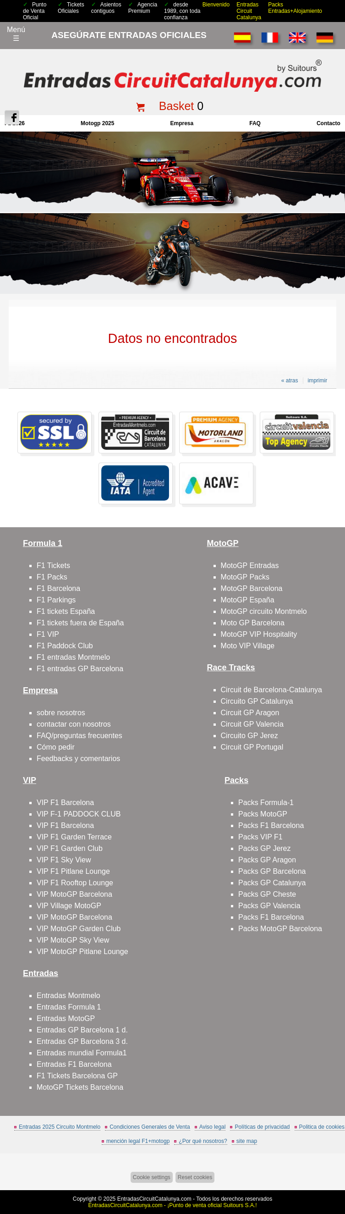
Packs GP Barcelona (272, 871)
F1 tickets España (66, 611)
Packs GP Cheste (267, 894)
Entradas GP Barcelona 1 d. (82, 1030)
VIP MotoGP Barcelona (74, 894)
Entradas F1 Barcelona (74, 1064)
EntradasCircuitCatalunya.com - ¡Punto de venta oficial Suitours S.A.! (172, 1205)
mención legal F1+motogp (138, 1141)
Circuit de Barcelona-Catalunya (271, 690)
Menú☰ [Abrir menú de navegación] (16, 34)
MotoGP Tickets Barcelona (80, 1087)
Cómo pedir (56, 747)
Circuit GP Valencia (252, 724)
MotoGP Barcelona (252, 588)
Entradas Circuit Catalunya (248, 11)
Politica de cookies (322, 1127)
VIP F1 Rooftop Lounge (75, 883)
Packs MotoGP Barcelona (280, 929)
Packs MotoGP (262, 814)
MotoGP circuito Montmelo (264, 611)
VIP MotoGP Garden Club (79, 929)
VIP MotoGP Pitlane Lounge (82, 951)
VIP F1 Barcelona (65, 802)
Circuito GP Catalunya (257, 701)
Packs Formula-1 (266, 802)
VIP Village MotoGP (69, 906)
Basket (176, 105)
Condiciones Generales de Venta (150, 1127)
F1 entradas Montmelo (73, 657)
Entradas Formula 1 (69, 1007)
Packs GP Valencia (269, 906)
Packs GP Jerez (264, 848)
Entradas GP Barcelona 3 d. (82, 1041)
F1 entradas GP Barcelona (80, 669)
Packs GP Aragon (267, 860)
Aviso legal (212, 1127)
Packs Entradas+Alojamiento (295, 7)
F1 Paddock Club (65, 646)
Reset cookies (195, 1177)
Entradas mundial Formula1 (82, 1053)
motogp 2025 (97, 123)
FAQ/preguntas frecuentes (79, 735)
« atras (289, 380)
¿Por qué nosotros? (203, 1141)
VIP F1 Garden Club (70, 848)
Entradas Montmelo (68, 995)
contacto (328, 123)
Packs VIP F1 (260, 837)
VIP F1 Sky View (64, 860)
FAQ (255, 123)
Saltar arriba (332, 1172)
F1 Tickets (53, 565)
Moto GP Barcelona (253, 623)
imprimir (318, 380)
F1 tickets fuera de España (80, 623)
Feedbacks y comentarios (78, 758)
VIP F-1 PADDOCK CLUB (78, 814)
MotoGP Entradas (250, 565)
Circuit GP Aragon (250, 713)
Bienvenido (216, 4)
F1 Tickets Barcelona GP (77, 1076)
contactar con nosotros (74, 724)
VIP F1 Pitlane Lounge (73, 871)
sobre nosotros (61, 713)
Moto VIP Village (248, 646)
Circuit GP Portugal (252, 747)
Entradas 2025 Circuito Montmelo (59, 1127)
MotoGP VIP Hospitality (259, 634)
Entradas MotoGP (66, 1018)
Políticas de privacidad (262, 1127)
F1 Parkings (56, 600)
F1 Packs (52, 577)
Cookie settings (151, 1177)
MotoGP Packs (245, 577)
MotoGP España (247, 600)
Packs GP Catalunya (272, 883)
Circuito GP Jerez (249, 735)
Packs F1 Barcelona (271, 825)
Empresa (181, 123)
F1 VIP (48, 634)
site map (246, 1141)
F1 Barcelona (58, 588)
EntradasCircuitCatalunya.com (154, 1199)
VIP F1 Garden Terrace (74, 837)
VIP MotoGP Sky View (73, 940)
